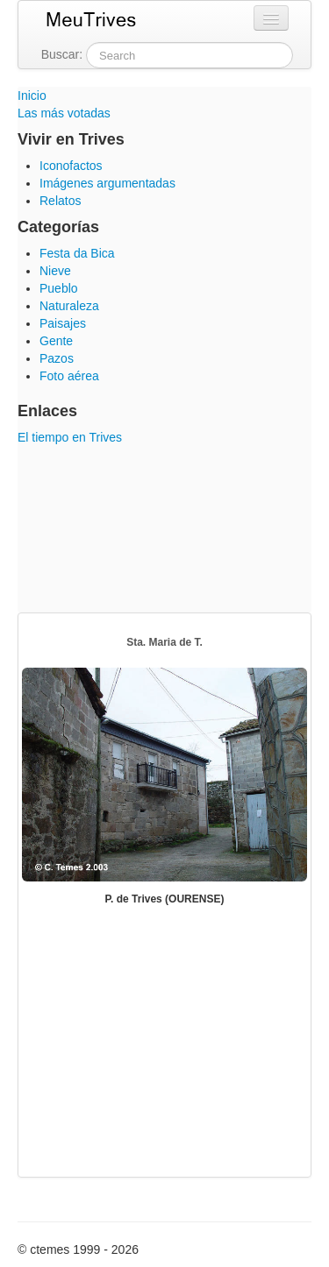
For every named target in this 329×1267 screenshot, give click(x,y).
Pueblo (58, 288)
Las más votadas (64, 113)
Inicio (32, 95)
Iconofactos (71, 166)
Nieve (55, 271)
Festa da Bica (77, 253)
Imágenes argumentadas (107, 183)
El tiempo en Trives (70, 437)
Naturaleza (69, 306)
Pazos (56, 358)
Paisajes (62, 323)
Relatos (60, 201)
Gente (56, 341)
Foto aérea (69, 376)
